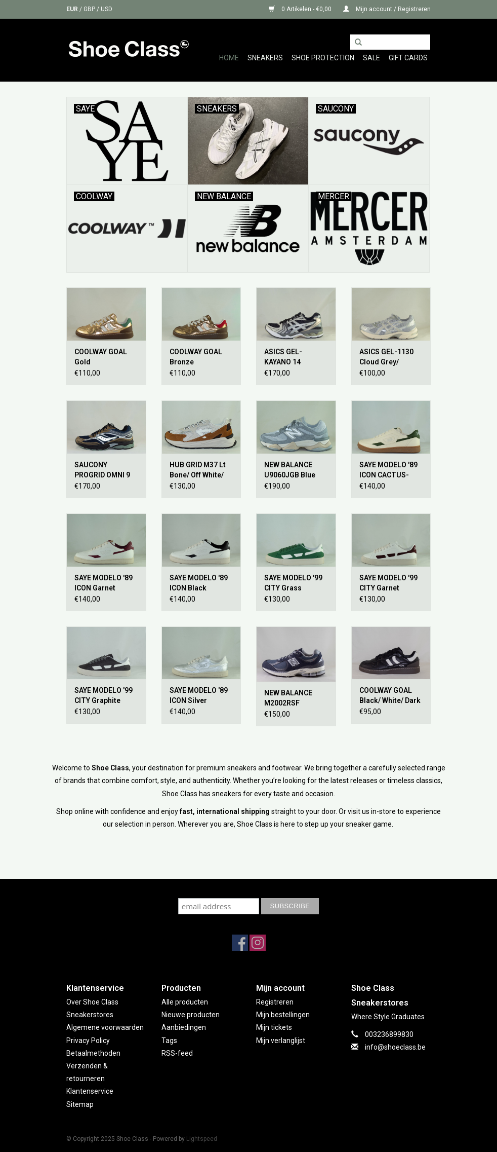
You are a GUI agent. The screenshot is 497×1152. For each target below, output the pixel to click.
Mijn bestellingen (283, 1015)
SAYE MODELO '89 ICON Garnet (103, 583)
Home (229, 58)
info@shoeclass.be (395, 1047)
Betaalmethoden (93, 1053)
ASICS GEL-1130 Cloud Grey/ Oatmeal (386, 357)
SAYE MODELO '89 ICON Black (199, 583)
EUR (72, 9)
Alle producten (184, 1002)
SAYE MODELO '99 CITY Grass (293, 583)
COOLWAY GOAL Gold (100, 357)
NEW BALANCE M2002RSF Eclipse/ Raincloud (295, 698)
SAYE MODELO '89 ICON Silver (199, 695)
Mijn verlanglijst (280, 1040)
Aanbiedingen (183, 1027)
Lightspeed (201, 1138)
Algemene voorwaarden (105, 1027)
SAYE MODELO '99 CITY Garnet (388, 583)
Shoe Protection (323, 58)
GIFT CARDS (408, 58)
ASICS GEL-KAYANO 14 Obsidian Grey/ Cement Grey (289, 357)
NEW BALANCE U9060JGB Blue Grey (289, 470)
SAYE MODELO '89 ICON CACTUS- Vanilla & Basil (388, 470)
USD (106, 9)
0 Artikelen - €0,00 (301, 9)
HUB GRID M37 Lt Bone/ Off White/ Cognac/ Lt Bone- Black (199, 470)
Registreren (275, 1002)
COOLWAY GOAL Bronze (196, 357)
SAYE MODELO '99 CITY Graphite (103, 695)
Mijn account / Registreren (387, 9)
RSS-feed (177, 1053)
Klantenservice (89, 1091)
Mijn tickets (274, 1027)
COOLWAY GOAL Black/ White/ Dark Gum (390, 695)
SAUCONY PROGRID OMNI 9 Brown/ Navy (102, 470)
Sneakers (265, 58)
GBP (90, 9)
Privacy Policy (88, 1040)
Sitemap (80, 1104)
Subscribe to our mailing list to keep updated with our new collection (248, 888)
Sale (371, 58)
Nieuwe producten (190, 1015)
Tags (169, 1040)
